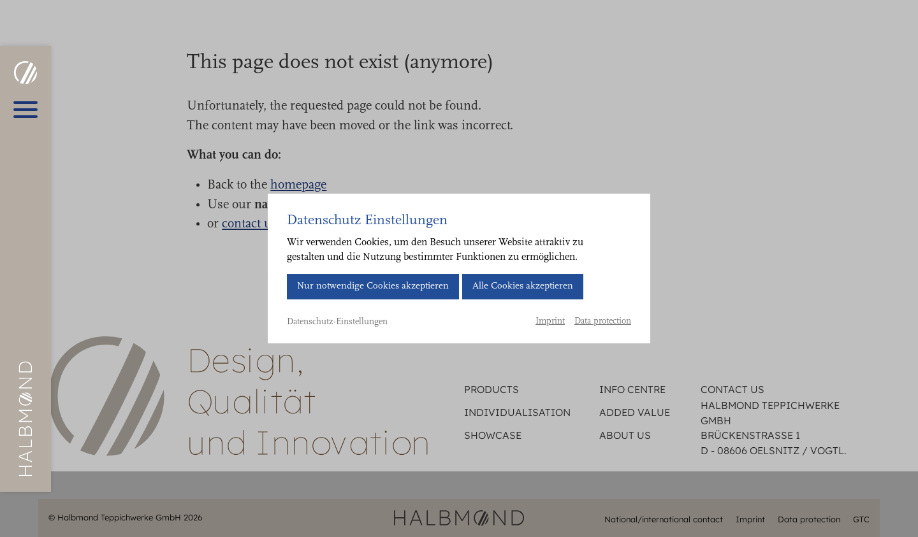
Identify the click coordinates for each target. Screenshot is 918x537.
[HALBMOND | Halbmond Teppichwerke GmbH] (25, 73)
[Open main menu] (25, 109)
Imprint (550, 321)
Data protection (602, 321)
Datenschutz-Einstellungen (337, 322)
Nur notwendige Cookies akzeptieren (373, 286)
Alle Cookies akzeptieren (522, 286)
